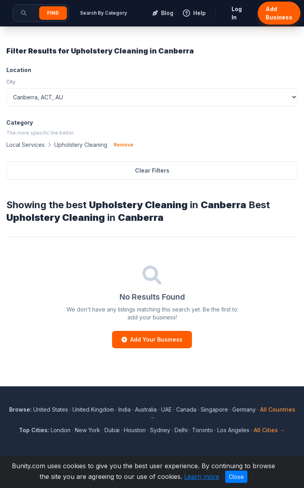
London (60, 430)
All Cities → (269, 430)
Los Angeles (233, 430)
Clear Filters (152, 170)
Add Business (279, 13)
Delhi (181, 430)
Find (53, 13)
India (124, 409)
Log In (237, 13)
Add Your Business (152, 339)
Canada (186, 409)
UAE (166, 409)
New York (87, 430)
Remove (123, 145)
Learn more (201, 476)
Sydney (160, 430)
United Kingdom (93, 409)
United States (50, 409)
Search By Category (103, 13)
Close (236, 476)
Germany (244, 409)
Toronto (202, 430)
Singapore (214, 409)
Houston (135, 430)
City (10, 82)
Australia (146, 409)
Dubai (112, 430)
